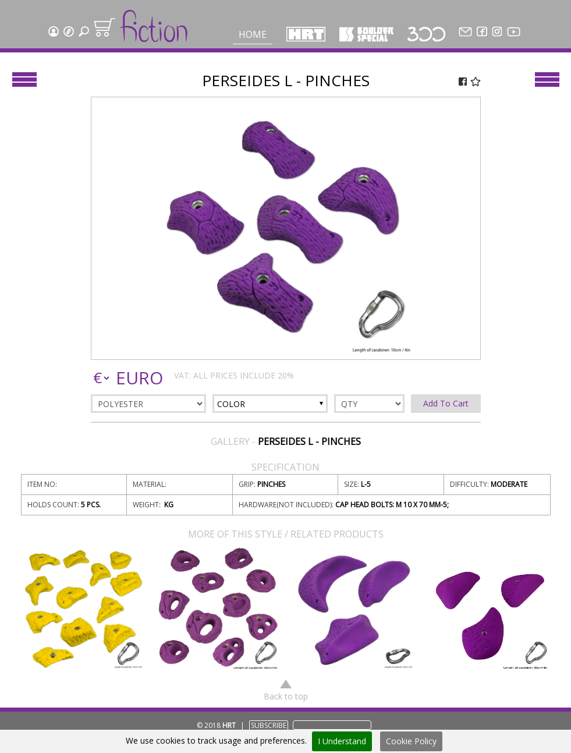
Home (253, 34)
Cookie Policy (411, 741)
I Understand (342, 741)
